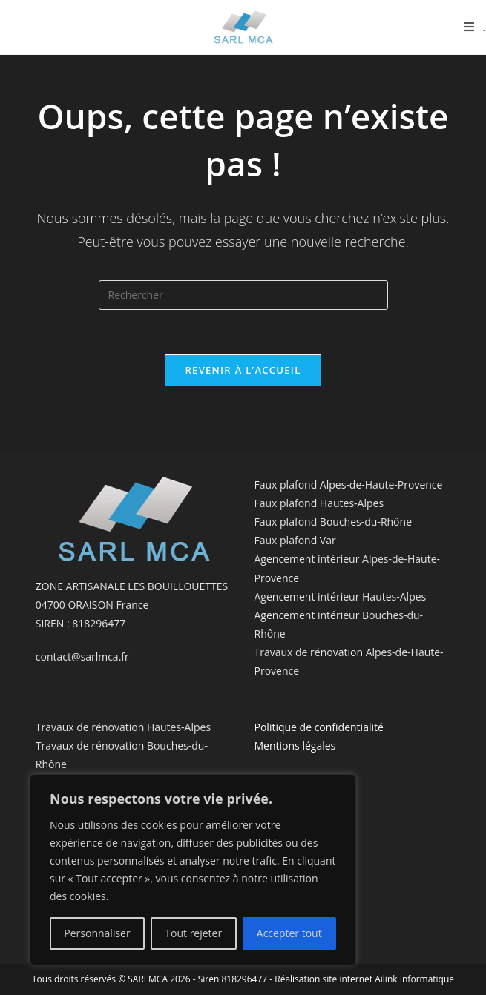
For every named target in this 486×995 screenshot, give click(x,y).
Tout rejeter (193, 933)
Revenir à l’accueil (243, 370)
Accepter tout (289, 933)
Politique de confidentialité (319, 727)
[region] (193, 869)
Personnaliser (97, 933)
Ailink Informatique (414, 979)
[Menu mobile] (475, 27)
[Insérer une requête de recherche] (243, 295)
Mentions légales (295, 745)
